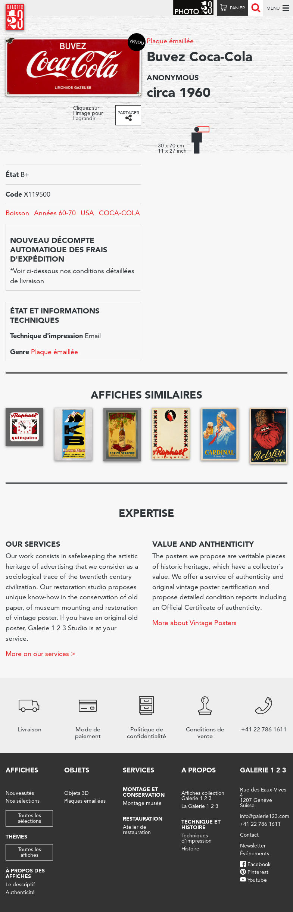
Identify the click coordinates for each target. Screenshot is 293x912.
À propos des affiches (25, 873)
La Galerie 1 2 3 (199, 806)
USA (87, 213)
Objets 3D (76, 793)
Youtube (257, 880)
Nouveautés (20, 793)
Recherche (255, 8)
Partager (128, 112)
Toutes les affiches (29, 852)
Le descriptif (20, 884)
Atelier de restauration (137, 830)
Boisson (17, 213)
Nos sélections (23, 800)
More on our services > (40, 653)
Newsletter (253, 845)
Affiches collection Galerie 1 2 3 (202, 796)
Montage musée (142, 803)
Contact (249, 834)
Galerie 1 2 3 (263, 770)
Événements (254, 853)
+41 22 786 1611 (260, 824)
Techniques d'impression (196, 838)
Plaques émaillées (85, 800)
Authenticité (20, 892)
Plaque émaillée (170, 41)
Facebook (259, 864)
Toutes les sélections (29, 818)
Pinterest (257, 872)
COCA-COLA (119, 213)
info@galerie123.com (264, 816)
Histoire (190, 848)
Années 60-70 (55, 213)
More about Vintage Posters (194, 622)
